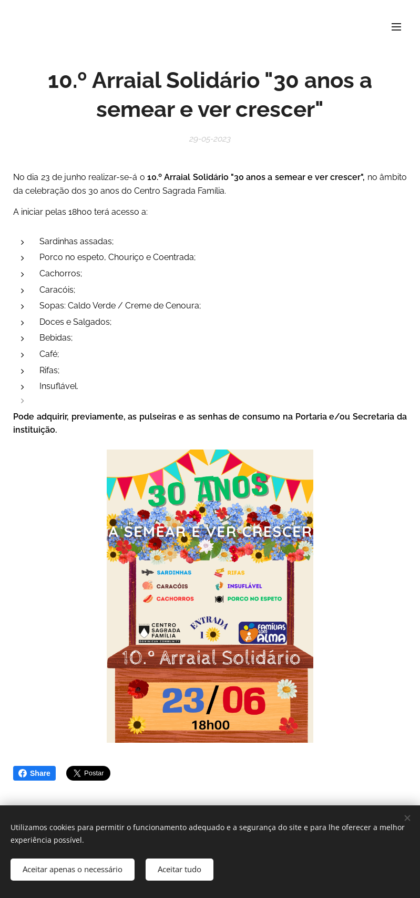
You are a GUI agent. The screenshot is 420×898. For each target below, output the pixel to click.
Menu (396, 26)
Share (34, 773)
